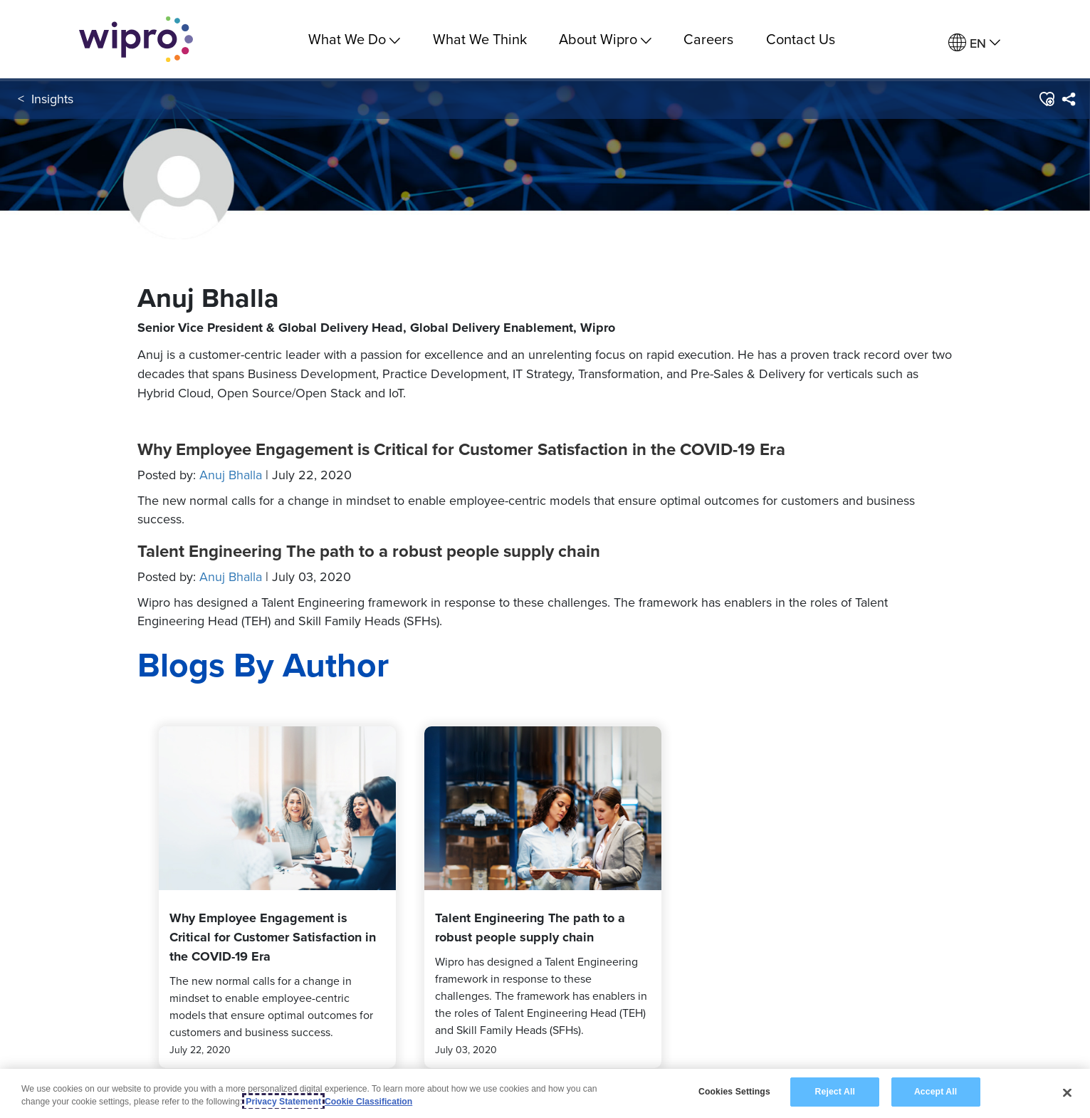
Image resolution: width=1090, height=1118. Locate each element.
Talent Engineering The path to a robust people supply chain (368, 551)
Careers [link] (708, 38)
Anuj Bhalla (230, 475)
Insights (52, 99)
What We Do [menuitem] (354, 38)
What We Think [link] (480, 38)
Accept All (935, 1094)
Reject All (835, 1094)
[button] (1046, 99)
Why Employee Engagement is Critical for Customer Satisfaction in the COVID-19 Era (461, 449)
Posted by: (244, 475)
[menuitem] (974, 43)
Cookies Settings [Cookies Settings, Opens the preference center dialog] (734, 1094)
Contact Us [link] (800, 38)
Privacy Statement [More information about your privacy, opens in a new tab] (283, 1103)
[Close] (1067, 1093)
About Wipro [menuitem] (605, 38)
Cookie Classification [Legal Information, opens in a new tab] (368, 1103)
